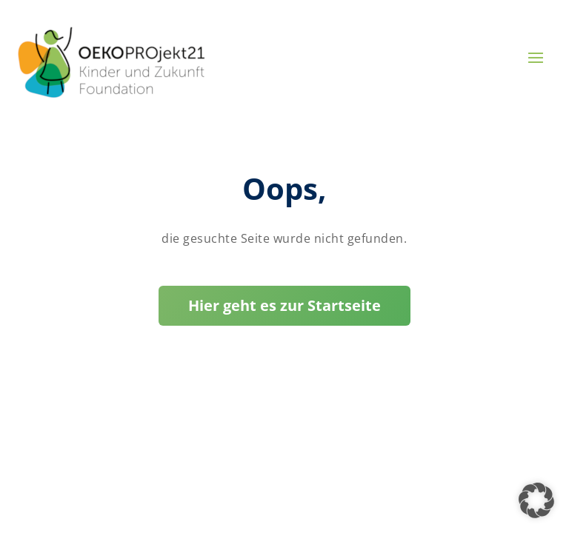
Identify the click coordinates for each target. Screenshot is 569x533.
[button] (536, 500)
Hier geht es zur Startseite (284, 305)
